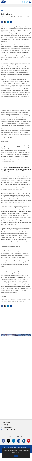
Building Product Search (9, 429)
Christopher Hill (6, 16)
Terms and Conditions (20, 447)
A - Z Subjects (6, 425)
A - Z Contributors (7, 427)
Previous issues (6, 422)
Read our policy (16, 452)
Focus (2, 11)
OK (16, 456)
